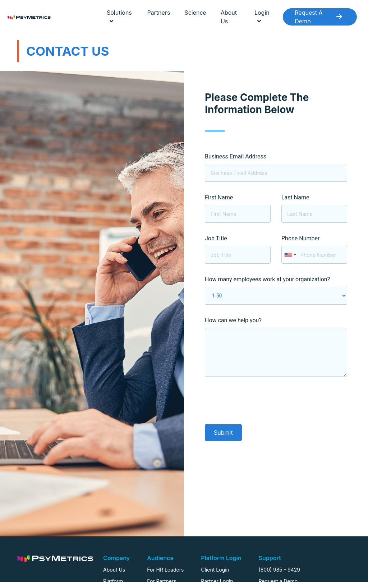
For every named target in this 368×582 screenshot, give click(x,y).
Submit (223, 432)
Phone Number (300, 238)
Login (262, 16)
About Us (229, 17)
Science (195, 12)
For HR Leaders (165, 570)
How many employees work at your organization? (267, 279)
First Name (219, 197)
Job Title (216, 238)
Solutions (119, 16)
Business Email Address (235, 156)
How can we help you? (233, 320)
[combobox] (290, 254)
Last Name (295, 197)
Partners (158, 12)
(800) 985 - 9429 (279, 570)
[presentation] (259, 402)
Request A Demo (320, 17)
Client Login (215, 570)
